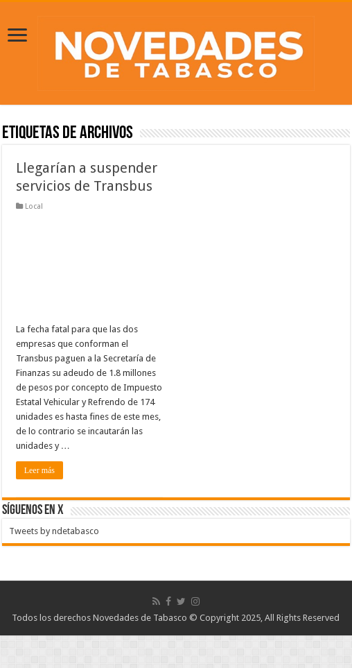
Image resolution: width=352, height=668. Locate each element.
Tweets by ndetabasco (54, 531)
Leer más (39, 470)
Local (34, 206)
